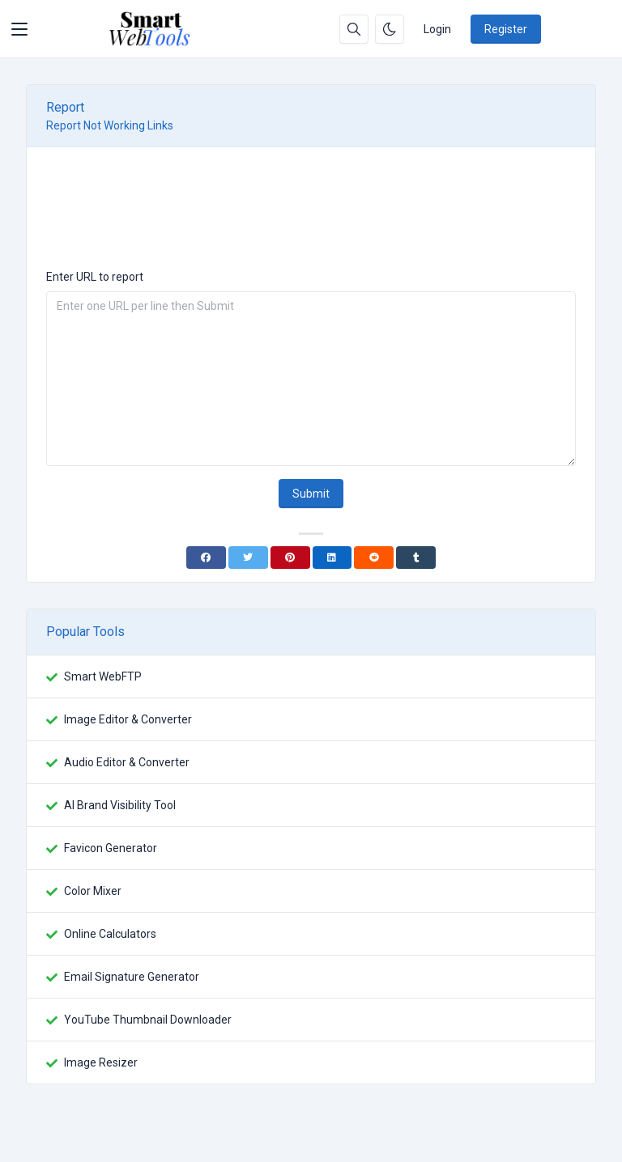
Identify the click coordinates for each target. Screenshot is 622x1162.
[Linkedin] (332, 557)
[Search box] (354, 29)
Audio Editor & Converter (127, 762)
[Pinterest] (290, 557)
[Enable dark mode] (389, 29)
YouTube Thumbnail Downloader (148, 1019)
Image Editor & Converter (128, 719)
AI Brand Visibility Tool (120, 805)
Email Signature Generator (131, 976)
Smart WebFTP (103, 676)
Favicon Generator (110, 848)
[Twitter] (248, 557)
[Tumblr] (416, 557)
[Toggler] (19, 29)
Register (505, 29)
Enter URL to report (94, 276)
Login (437, 29)
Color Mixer (92, 890)
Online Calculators (110, 933)
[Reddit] (374, 557)
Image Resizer (101, 1062)
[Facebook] (206, 557)
